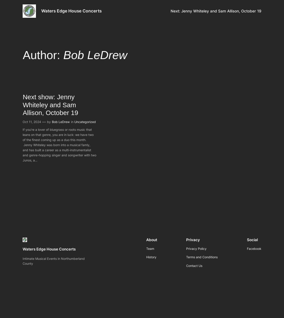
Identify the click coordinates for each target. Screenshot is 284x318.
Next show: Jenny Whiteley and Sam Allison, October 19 (50, 104)
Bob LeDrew (61, 122)
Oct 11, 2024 (32, 122)
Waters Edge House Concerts (71, 11)
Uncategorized (85, 122)
